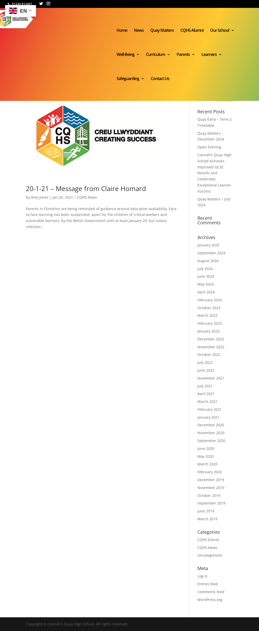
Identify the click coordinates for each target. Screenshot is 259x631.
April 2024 (206, 292)
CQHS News (87, 197)
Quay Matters (162, 30)
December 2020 (210, 424)
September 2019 (211, 503)
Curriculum (155, 55)
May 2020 (205, 456)
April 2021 (206, 393)
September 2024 (211, 252)
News (139, 30)
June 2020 (205, 448)
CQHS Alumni (192, 30)
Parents (183, 55)
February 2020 (209, 471)
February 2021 (209, 409)
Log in (202, 576)
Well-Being (125, 55)
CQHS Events (208, 539)
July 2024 (205, 268)
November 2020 (210, 432)
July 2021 (205, 386)
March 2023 (207, 315)
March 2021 (207, 401)
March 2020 (207, 464)
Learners (209, 55)
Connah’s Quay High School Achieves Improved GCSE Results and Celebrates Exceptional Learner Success (214, 173)
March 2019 (207, 518)
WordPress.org (209, 599)
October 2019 (208, 495)
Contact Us (160, 79)
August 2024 (207, 260)
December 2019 (210, 479)
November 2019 (210, 487)
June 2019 (205, 511)
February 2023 (209, 323)
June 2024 (205, 276)
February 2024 (209, 299)
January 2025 (208, 245)
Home (122, 30)
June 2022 (205, 370)
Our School (219, 30)
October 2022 (208, 354)
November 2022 (210, 346)
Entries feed (207, 583)
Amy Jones (39, 197)
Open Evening (209, 147)
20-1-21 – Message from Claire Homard (86, 188)
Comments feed (210, 591)
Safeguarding (128, 79)
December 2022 (210, 339)
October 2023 (208, 307)
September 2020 (211, 440)
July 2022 (205, 362)
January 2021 (208, 417)
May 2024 (205, 284)
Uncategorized (209, 555)
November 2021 (210, 378)
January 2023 (208, 331)
